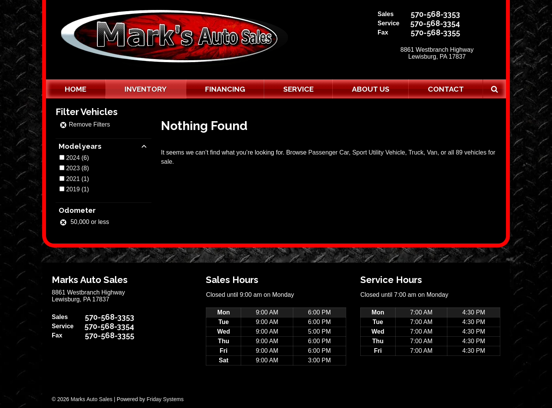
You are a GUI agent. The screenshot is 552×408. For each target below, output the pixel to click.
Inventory (146, 89)
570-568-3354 (435, 23)
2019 (73, 189)
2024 (73, 158)
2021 (73, 179)
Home (75, 89)
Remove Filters (84, 124)
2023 (73, 168)
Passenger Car (328, 152)
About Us (370, 89)
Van (432, 152)
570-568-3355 (435, 32)
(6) (77, 158)
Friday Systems (164, 399)
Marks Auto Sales (91, 399)
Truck (415, 152)
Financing (225, 89)
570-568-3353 (435, 14)
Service (298, 89)
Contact (446, 89)
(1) (77, 179)
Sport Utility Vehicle (378, 152)
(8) (77, 168)
